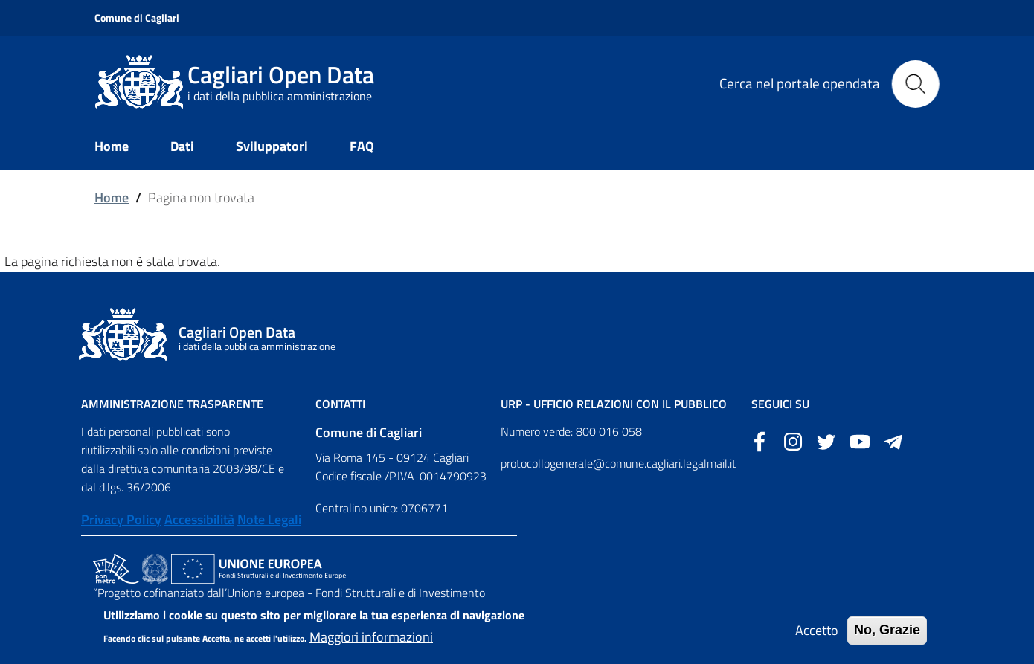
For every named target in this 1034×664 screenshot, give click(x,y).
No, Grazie (887, 635)
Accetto (816, 636)
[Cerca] (916, 82)
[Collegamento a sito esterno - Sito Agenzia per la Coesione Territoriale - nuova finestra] (155, 567)
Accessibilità (199, 519)
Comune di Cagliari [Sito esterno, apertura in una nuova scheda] (136, 17)
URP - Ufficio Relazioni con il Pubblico (614, 404)
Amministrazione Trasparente (172, 404)
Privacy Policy (121, 519)
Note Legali (269, 519)
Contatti (340, 404)
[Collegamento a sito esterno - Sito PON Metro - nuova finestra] (116, 567)
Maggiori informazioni (371, 643)
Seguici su (780, 404)
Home (111, 197)
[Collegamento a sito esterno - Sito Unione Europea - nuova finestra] (259, 567)
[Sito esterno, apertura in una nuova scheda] (759, 440)
